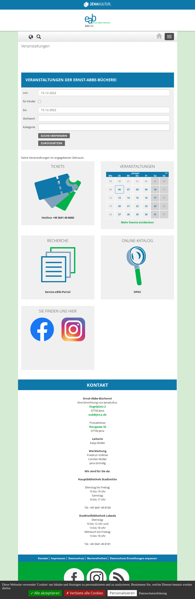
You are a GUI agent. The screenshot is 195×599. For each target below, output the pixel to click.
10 (155, 189)
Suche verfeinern (54, 136)
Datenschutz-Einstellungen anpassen (133, 558)
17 (155, 197)
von (25, 93)
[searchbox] (40, 127)
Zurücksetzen (51, 143)
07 (128, 189)
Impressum (58, 558)
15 (137, 197)
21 (128, 206)
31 (155, 214)
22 (137, 206)
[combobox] (104, 127)
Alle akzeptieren (45, 593)
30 (146, 214)
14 (128, 197)
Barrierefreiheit (97, 558)
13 (119, 197)
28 (128, 214)
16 (146, 197)
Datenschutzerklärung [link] (153, 593)
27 (119, 214)
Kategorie (29, 127)
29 (137, 214)
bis (25, 110)
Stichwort (29, 118)
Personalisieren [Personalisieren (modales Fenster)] (122, 593)
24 (155, 206)
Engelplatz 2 (97, 406)
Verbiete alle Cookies (84, 593)
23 (146, 206)
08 (137, 189)
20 (119, 206)
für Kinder (29, 101)
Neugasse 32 (97, 427)
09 (146, 189)
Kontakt (43, 558)
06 (119, 189)
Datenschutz (76, 558)
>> (166, 173)
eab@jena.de (97, 414)
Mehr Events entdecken (137, 222)
